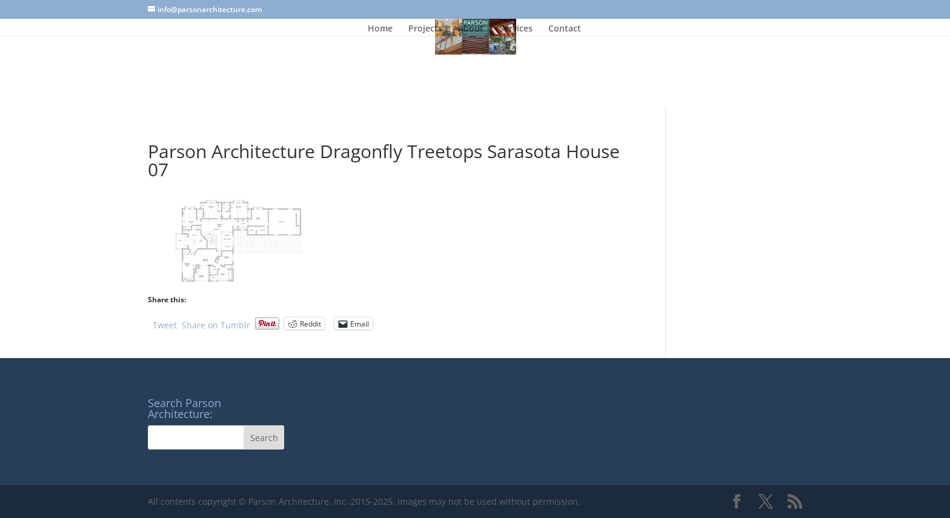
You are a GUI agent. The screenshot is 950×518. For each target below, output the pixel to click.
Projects (425, 29)
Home (380, 29)
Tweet (165, 323)
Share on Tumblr (216, 323)
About (470, 29)
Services (516, 29)
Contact (564, 29)
